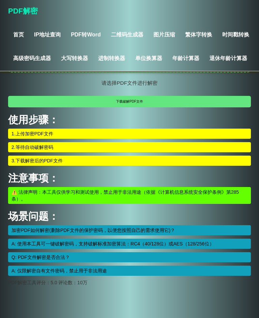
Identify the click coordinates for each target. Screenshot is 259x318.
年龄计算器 (185, 58)
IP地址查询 (47, 34)
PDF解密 (23, 11)
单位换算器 (148, 58)
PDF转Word (86, 34)
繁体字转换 (198, 34)
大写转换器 (74, 58)
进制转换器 (111, 58)
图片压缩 (164, 34)
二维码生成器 (127, 34)
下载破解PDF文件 (129, 101)
